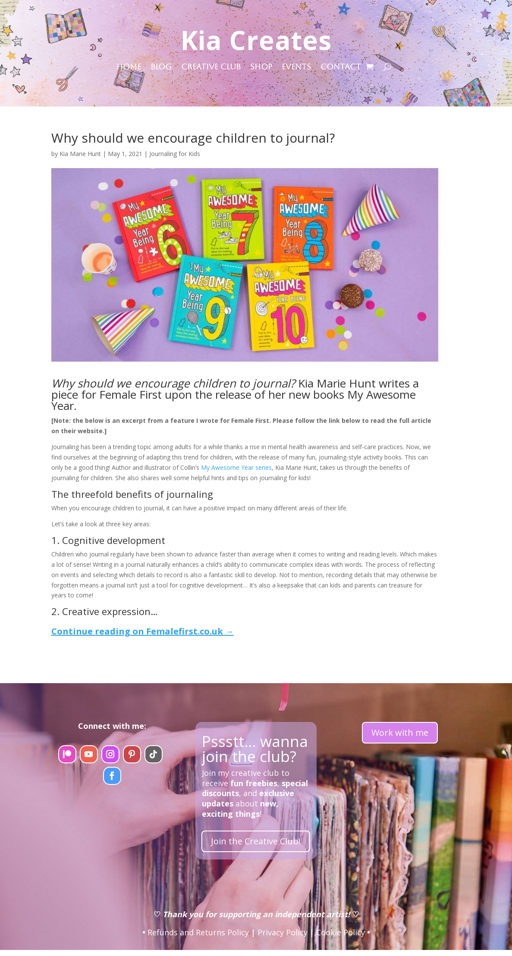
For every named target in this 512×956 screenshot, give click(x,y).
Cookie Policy (340, 932)
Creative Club (211, 67)
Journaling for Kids (174, 154)
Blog (161, 67)
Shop (261, 67)
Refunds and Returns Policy (198, 932)
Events (296, 67)
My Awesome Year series (236, 467)
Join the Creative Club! (256, 841)
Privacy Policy (283, 932)
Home (128, 67)
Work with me (399, 732)
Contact (340, 67)
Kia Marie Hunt (80, 154)
